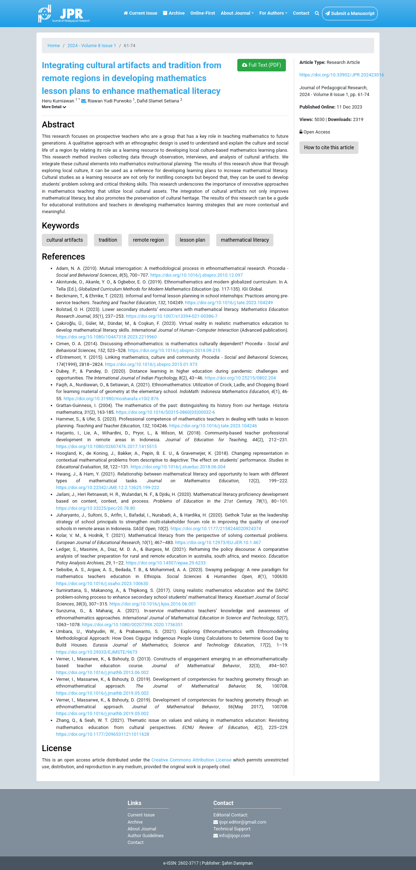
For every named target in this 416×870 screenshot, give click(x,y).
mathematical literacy (245, 240)
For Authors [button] (271, 13)
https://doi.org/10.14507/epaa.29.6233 (165, 562)
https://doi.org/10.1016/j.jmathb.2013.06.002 (102, 672)
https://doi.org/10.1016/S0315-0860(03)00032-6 (165, 412)
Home (54, 45)
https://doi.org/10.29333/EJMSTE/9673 (97, 652)
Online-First (202, 13)
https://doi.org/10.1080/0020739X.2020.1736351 (132, 624)
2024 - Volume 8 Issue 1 (92, 45)
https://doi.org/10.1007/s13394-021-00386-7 (172, 316)
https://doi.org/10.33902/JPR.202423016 (341, 74)
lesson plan (192, 240)
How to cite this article (329, 147)
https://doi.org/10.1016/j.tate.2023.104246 (213, 425)
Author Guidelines (146, 835)
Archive (174, 13)
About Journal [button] (236, 13)
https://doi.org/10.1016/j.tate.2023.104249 (229, 302)
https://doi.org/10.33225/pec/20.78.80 (95, 508)
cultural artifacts (64, 240)
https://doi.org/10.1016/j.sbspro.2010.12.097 (196, 275)
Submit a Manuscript (350, 13)
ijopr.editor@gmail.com (239, 822)
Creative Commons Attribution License (192, 760)
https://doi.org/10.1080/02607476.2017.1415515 (106, 446)
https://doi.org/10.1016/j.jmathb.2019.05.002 (102, 693)
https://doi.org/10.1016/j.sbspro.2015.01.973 (151, 364)
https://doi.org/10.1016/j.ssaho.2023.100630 (102, 583)
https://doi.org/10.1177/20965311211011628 (102, 734)
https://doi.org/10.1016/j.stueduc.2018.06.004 (177, 466)
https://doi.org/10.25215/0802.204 (240, 378)
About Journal (142, 828)
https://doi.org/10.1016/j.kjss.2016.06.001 (152, 604)
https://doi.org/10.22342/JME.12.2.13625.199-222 (107, 487)
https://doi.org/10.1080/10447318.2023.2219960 (106, 337)
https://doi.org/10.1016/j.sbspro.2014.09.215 (174, 350)
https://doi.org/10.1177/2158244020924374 (215, 528)
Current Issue (140, 13)
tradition (108, 240)
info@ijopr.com (231, 835)
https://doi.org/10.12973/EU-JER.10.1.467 (218, 542)
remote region (148, 240)
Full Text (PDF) (261, 65)
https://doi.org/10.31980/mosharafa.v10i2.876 (111, 398)
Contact (301, 13)
